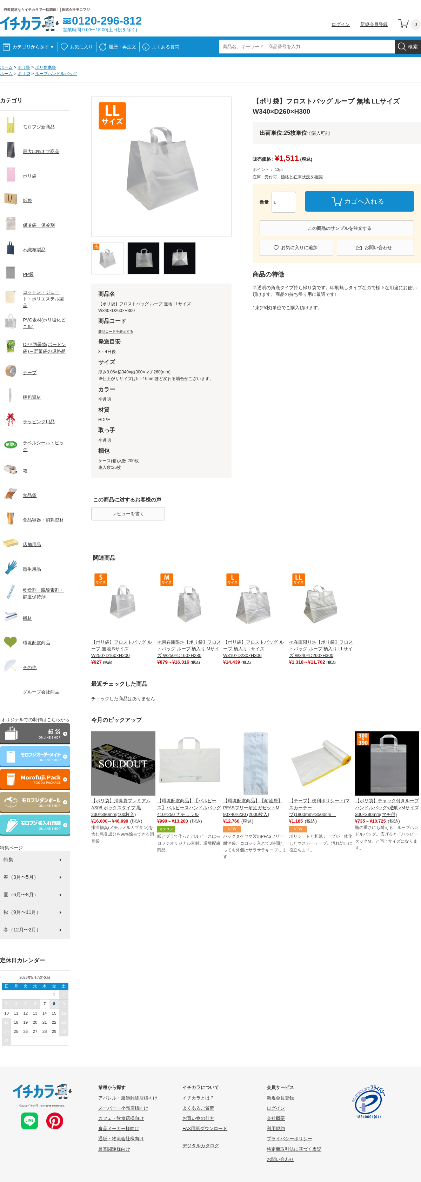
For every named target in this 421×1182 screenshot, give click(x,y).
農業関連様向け (114, 1149)
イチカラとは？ (198, 1098)
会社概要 (276, 1118)
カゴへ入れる (364, 201)
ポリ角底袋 (45, 67)
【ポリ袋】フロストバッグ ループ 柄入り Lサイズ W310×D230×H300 (253, 648)
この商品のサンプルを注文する (340, 228)
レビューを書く (128, 513)
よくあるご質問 (198, 1108)
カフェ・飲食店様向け (121, 1118)
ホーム (6, 67)
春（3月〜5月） (21, 877)
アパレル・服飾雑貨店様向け (128, 1098)
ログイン (341, 24)
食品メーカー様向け (118, 1128)
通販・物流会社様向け (121, 1138)
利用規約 (276, 1128)
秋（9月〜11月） (22, 912)
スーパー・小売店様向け (123, 1108)
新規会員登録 (374, 24)
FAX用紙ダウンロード (204, 1128)
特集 (8, 859)
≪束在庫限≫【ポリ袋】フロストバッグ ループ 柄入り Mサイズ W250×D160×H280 (189, 648)
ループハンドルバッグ (56, 73)
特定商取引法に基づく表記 (294, 1149)
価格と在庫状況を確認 (302, 176)
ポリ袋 (24, 67)
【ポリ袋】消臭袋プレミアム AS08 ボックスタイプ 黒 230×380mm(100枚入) (121, 807)
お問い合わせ (378, 247)
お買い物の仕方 (198, 1118)
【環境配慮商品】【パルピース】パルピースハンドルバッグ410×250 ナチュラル (189, 807)
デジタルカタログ (200, 1145)
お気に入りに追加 (299, 247)
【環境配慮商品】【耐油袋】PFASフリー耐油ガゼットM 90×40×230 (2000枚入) (252, 807)
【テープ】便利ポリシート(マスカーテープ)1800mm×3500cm (319, 807)
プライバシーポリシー (289, 1138)
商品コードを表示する (115, 331)
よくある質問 (165, 46)
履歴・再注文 (122, 46)
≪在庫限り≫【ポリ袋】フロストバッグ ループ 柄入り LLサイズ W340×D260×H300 (321, 648)
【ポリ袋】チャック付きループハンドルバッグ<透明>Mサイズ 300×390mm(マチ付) (387, 807)
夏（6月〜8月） (21, 894)
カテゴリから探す (33, 46)
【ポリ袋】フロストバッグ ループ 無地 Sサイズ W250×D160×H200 (121, 648)
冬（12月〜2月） (22, 929)
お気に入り (81, 46)
